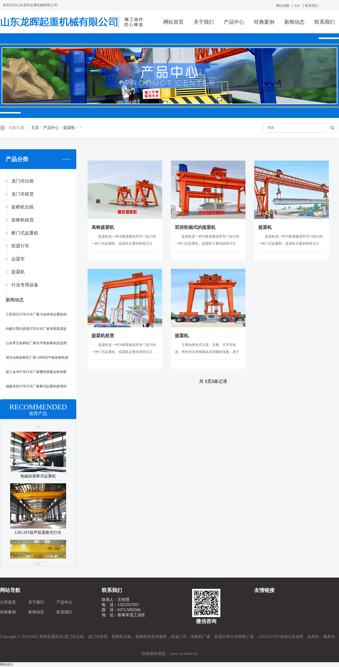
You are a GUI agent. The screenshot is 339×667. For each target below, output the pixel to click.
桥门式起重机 (24, 233)
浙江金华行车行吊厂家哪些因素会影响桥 (36, 372)
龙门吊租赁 (22, 194)
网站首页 (173, 22)
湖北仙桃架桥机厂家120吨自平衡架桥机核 (37, 357)
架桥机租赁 (22, 220)
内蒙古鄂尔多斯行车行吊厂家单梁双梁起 (36, 329)
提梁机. (182, 335)
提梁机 (69, 128)
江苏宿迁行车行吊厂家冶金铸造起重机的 (36, 314)
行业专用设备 (24, 284)
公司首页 (8, 602)
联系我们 (312, 6)
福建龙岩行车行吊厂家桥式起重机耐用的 (36, 386)
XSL (297, 6)
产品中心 (234, 22)
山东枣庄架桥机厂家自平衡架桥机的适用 (36, 343)
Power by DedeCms (183, 654)
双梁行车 (20, 245)
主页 (35, 128)
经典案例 (264, 22)
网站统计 (7, 664)
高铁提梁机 (103, 227)
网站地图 (283, 6)
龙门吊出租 (22, 181)
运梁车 (18, 258)
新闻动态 (294, 22)
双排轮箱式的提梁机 (195, 227)
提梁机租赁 (103, 335)
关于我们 (204, 22)
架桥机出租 (22, 207)
